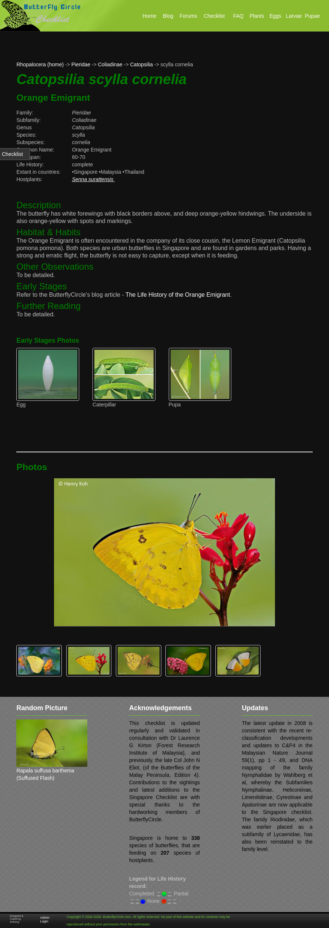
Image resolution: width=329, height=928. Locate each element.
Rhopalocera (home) (40, 64)
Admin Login (45, 919)
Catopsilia (141, 64)
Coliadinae (110, 64)
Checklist (12, 154)
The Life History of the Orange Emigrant (177, 295)
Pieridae (80, 64)
